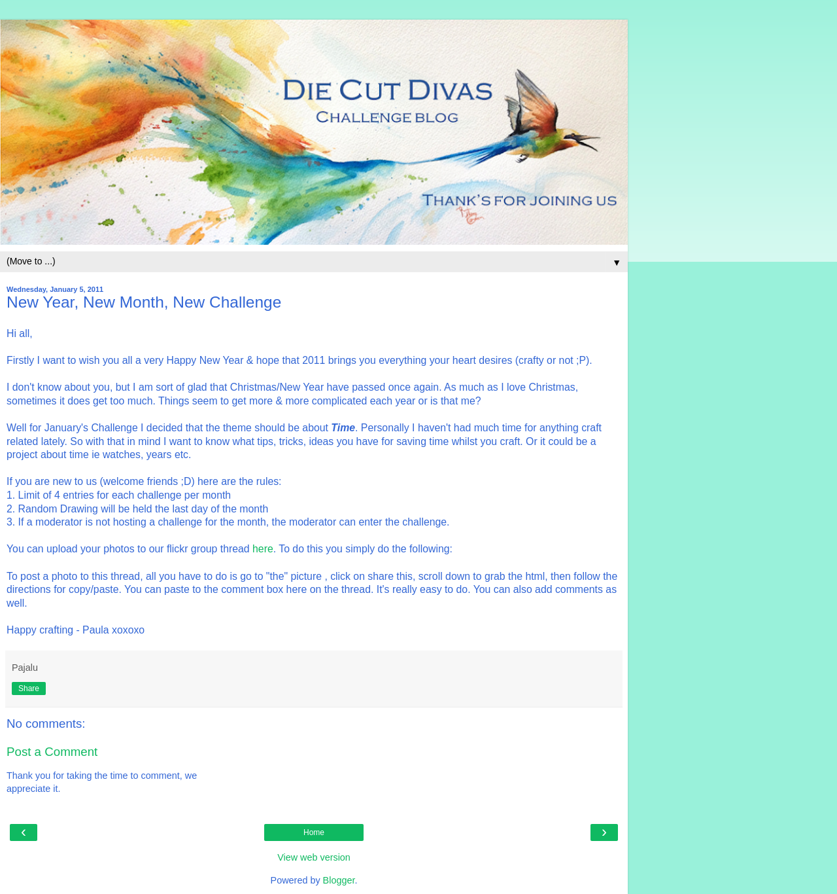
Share (28, 688)
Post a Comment (52, 752)
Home (313, 832)
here (262, 548)
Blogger (339, 880)
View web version (313, 857)
